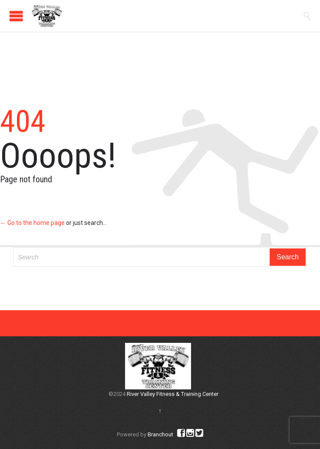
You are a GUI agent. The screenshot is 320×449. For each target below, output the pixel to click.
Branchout (160, 434)
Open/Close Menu (16, 15)
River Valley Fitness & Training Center (172, 394)
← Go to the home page (32, 222)
